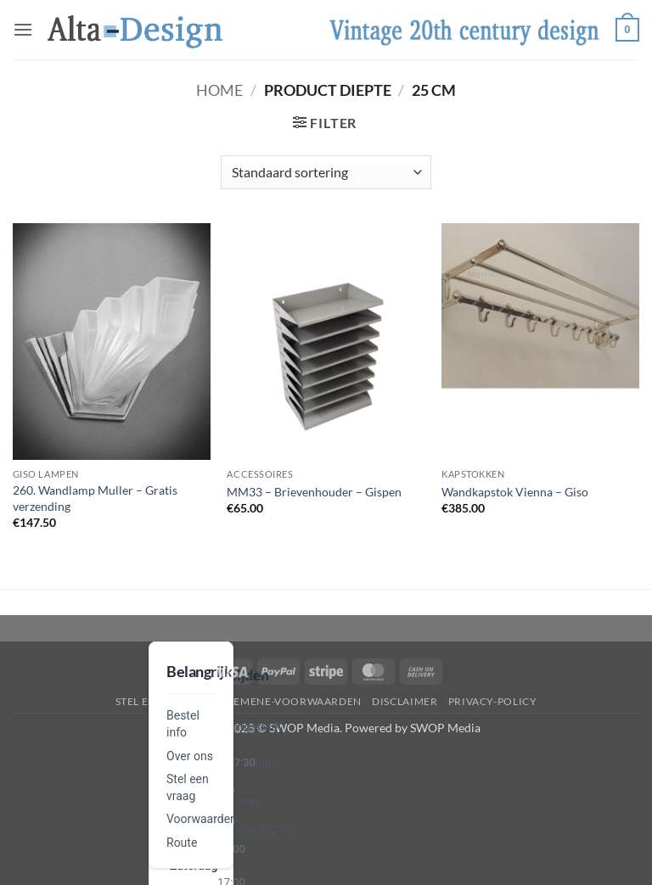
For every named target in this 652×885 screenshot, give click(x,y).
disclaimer (404, 701)
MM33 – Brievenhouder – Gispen (314, 492)
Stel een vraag (159, 701)
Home (219, 90)
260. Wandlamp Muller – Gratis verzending (95, 498)
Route (181, 842)
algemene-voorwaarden (287, 701)
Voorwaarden (201, 819)
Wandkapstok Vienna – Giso (514, 492)
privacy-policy (492, 701)
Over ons (189, 756)
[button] (23, 29)
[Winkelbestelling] (326, 172)
